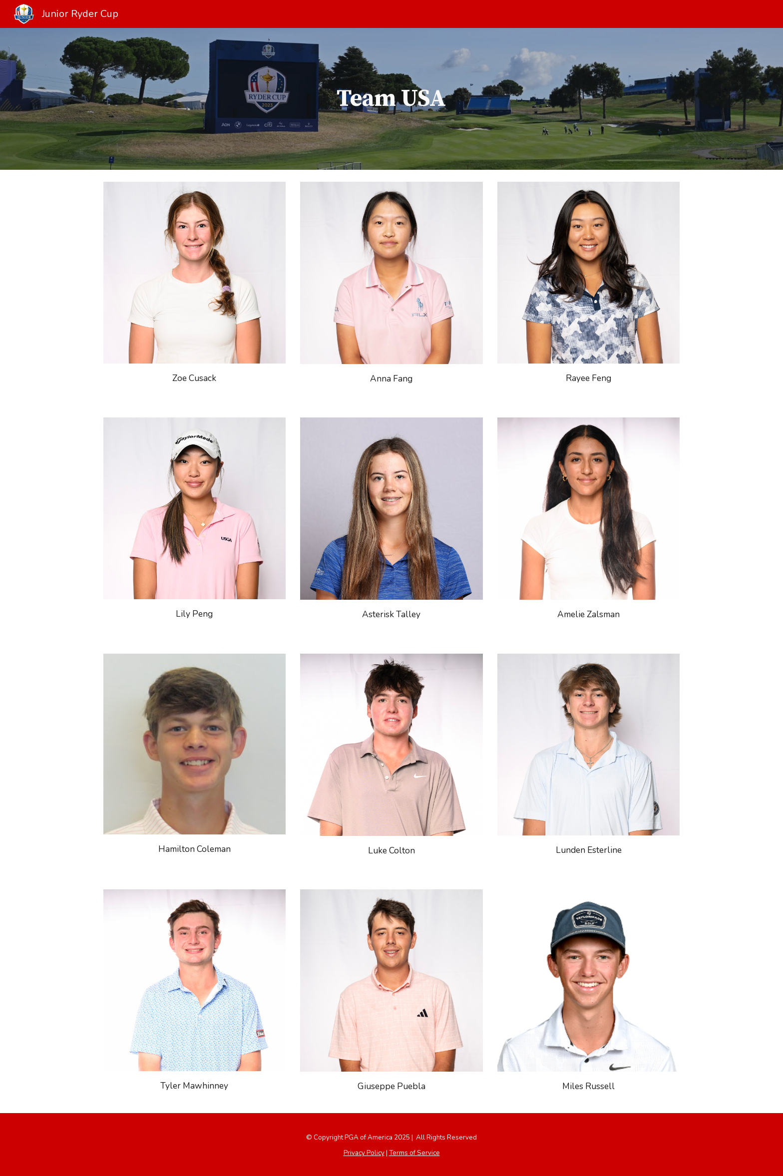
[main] (391, 98)
